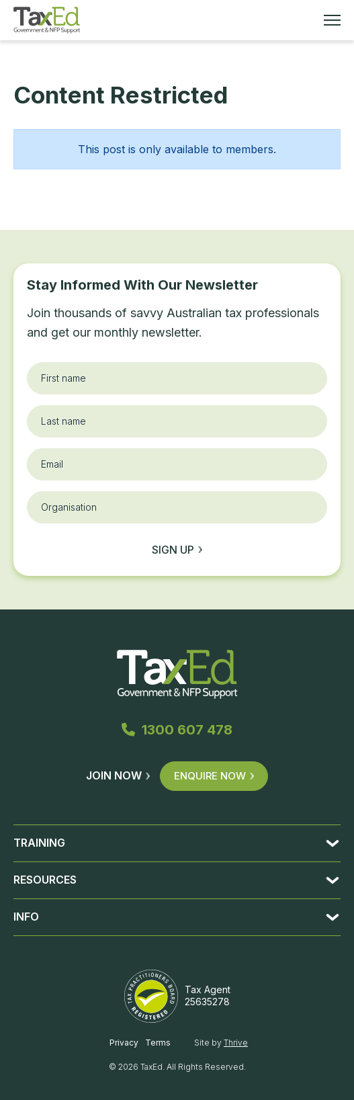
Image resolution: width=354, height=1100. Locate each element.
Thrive (236, 1043)
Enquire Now (214, 775)
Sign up (177, 549)
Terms (158, 1043)
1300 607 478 (177, 730)
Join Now (118, 775)
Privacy (123, 1043)
